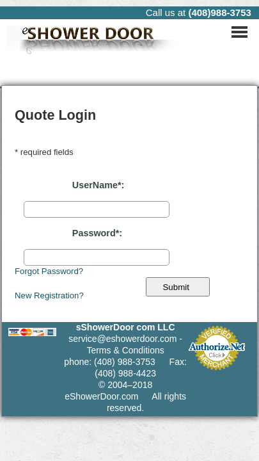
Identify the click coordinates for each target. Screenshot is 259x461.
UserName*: (98, 185)
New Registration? (49, 295)
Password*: (97, 233)
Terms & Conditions (125, 350)
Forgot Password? (49, 271)
